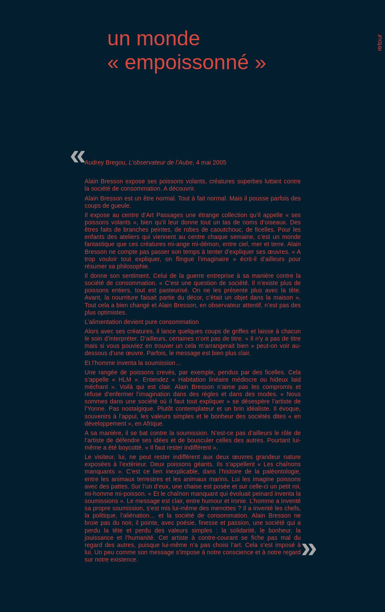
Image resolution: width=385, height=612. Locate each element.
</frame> (318, 47)
